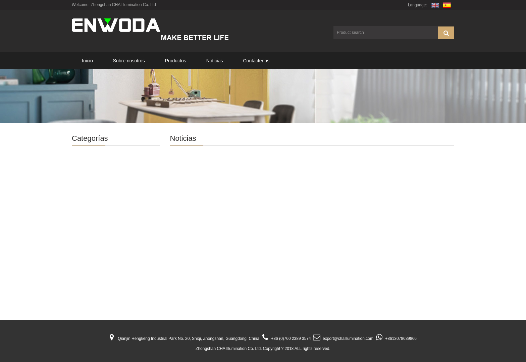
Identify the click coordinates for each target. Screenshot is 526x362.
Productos (175, 60)
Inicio (87, 60)
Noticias (214, 60)
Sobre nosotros (129, 60)
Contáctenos (256, 60)
